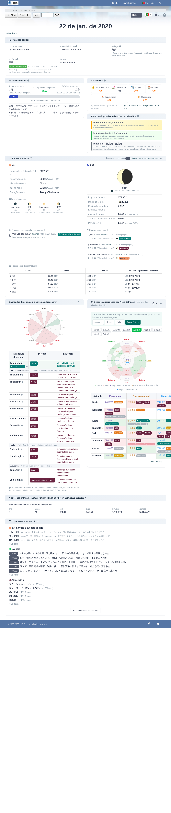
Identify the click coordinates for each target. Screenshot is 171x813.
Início (115, 3)
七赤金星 (157, 330)
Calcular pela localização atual (145, 158)
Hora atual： (11, 33)
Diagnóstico (133, 322)
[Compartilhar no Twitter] (158, 624)
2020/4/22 (104, 235)
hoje (36, 15)
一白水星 (96, 330)
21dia (11, 15)
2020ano (15, 10)
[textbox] (148, 15)
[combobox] (148, 15)
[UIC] (13, 2)
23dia (24, 15)
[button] (160, 3)
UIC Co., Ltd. (25, 624)
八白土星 (96, 334)
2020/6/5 (36, 234)
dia (134, 15)
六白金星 (146, 330)
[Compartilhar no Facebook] (149, 624)
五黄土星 (136, 330)
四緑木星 (126, 330)
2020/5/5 (109, 245)
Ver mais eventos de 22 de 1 (85, 610)
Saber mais (156, 462)
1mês (25, 10)
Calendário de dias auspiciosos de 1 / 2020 (141, 107)
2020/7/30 (118, 254)
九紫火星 (106, 334)
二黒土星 (106, 330)
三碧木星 (116, 330)
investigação (129, 3)
